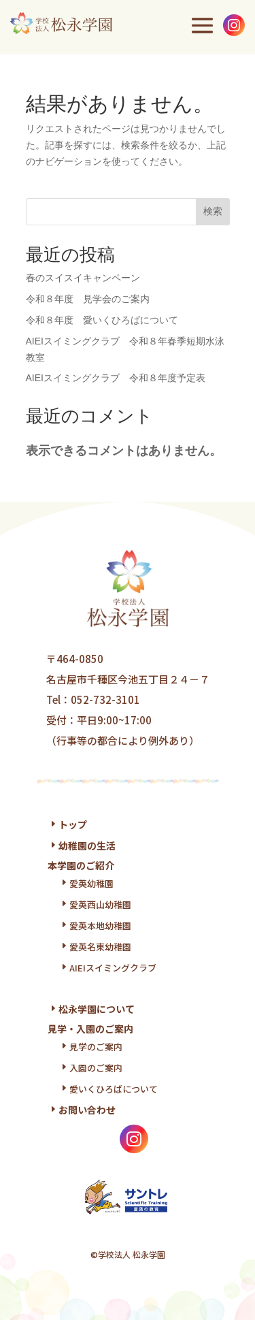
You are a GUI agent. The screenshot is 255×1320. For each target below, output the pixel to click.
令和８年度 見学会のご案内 (88, 298)
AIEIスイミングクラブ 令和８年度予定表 (115, 377)
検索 (212, 211)
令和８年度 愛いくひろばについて (102, 320)
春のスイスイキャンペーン (83, 277)
